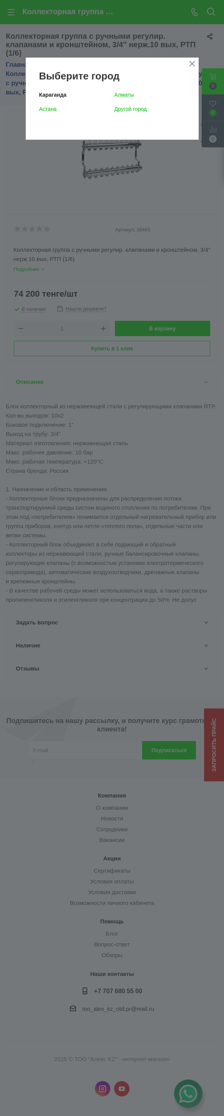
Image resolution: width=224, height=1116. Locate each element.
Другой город (130, 109)
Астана (48, 109)
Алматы (124, 95)
